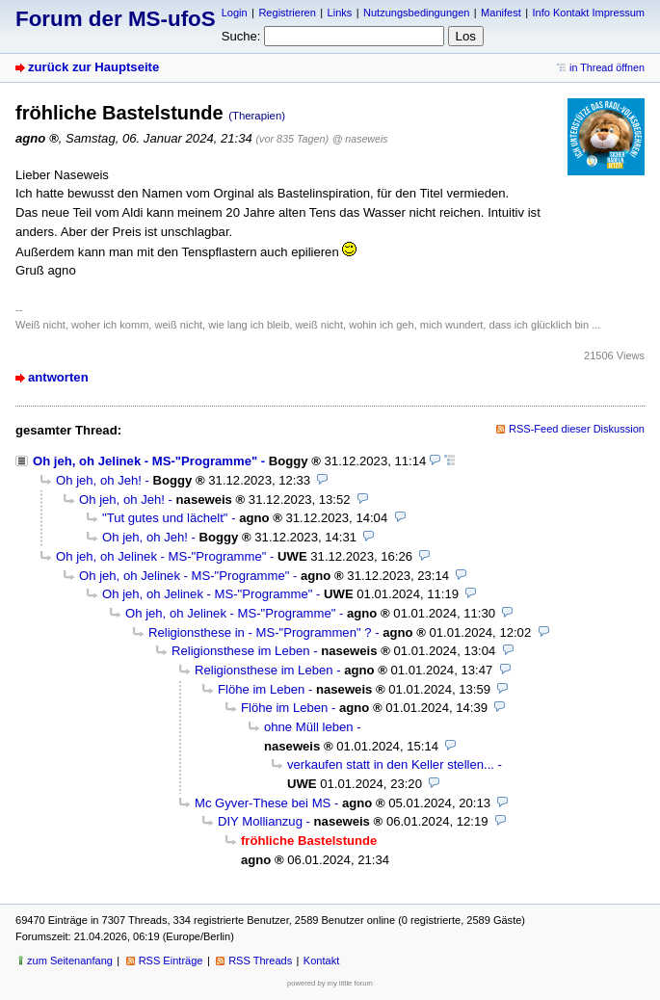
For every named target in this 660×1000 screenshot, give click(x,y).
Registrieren (286, 12)
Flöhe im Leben (261, 689)
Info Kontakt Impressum (589, 12)
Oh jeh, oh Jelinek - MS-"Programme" (145, 461)
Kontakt (321, 960)
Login (235, 12)
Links (340, 12)
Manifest (501, 12)
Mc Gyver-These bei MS (262, 803)
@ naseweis (360, 139)
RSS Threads (260, 960)
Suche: (241, 36)
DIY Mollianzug (260, 821)
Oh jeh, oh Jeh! (99, 480)
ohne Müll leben (309, 727)
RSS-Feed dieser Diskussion (577, 428)
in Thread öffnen (607, 67)
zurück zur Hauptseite (93, 67)
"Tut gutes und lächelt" (165, 518)
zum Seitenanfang (70, 960)
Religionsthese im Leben (241, 651)
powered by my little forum (330, 983)
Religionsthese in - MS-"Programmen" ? (260, 632)
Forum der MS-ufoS (115, 19)
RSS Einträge (171, 960)
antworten (58, 377)
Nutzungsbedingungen (416, 12)
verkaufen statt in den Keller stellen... (390, 764)
